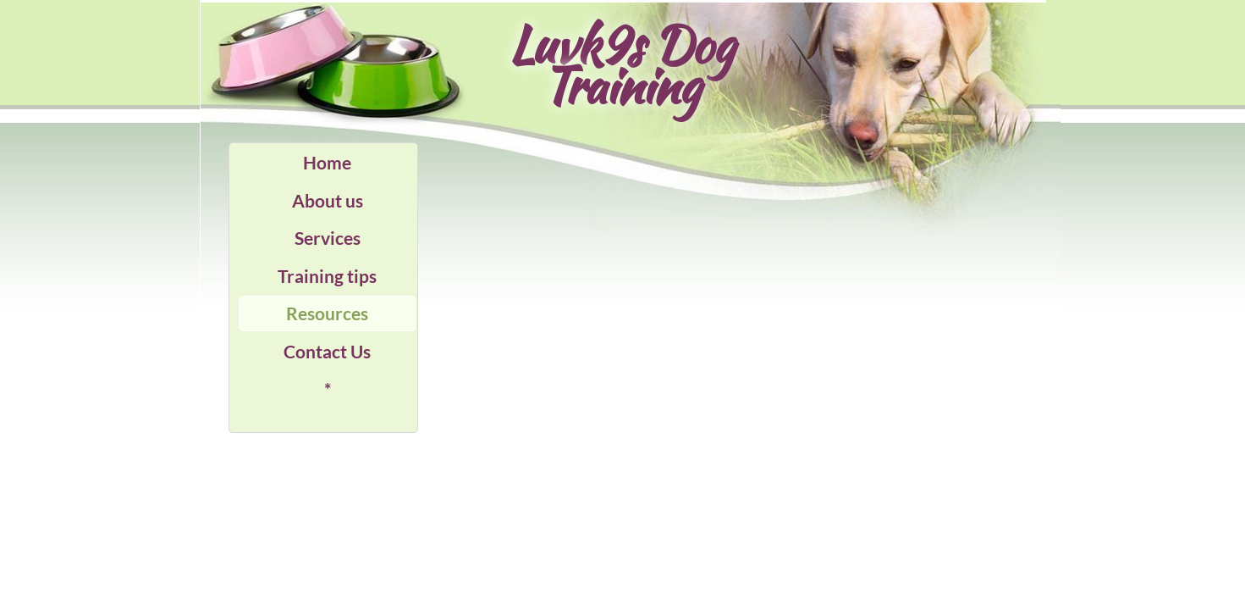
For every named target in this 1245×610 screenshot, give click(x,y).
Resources (327, 313)
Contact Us (327, 351)
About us (327, 200)
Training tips (327, 275)
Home (327, 162)
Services (328, 237)
